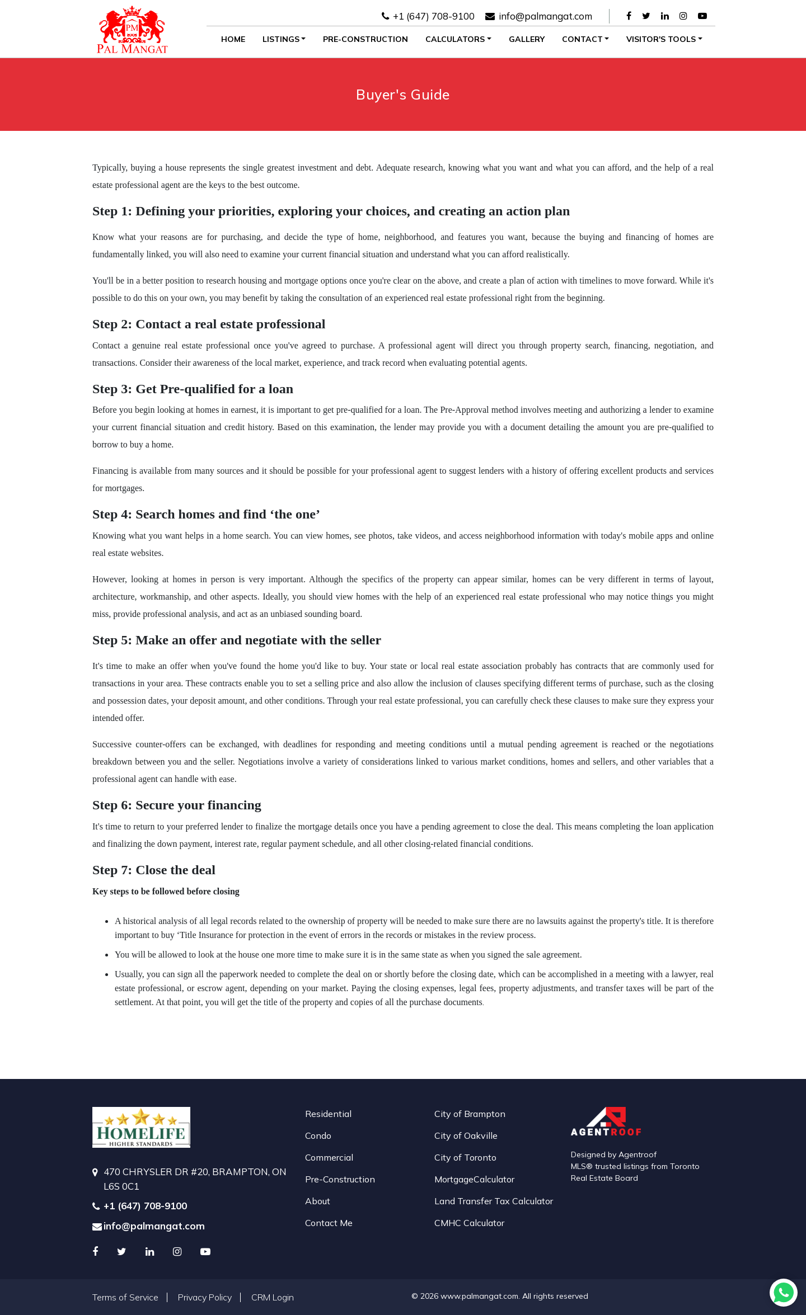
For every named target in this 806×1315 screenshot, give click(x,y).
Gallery (527, 39)
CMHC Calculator (469, 1222)
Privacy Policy (205, 1297)
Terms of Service (125, 1297)
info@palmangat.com (538, 16)
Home (233, 39)
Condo (318, 1135)
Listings (281, 39)
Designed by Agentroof (614, 1154)
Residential (328, 1113)
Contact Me (329, 1222)
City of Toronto (465, 1157)
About (317, 1200)
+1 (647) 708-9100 (428, 16)
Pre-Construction (365, 39)
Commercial (329, 1157)
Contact (582, 39)
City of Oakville (466, 1135)
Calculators (455, 39)
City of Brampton (469, 1113)
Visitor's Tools (661, 39)
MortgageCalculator (474, 1179)
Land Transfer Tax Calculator (493, 1200)
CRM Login (272, 1297)
